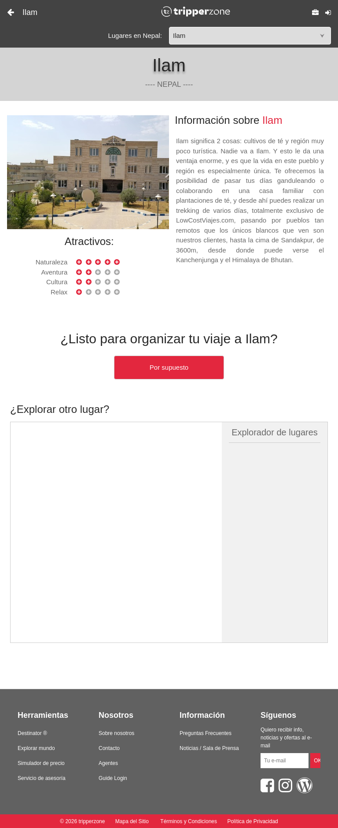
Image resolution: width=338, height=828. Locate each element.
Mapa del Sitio (132, 821)
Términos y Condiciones (188, 821)
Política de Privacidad (252, 821)
